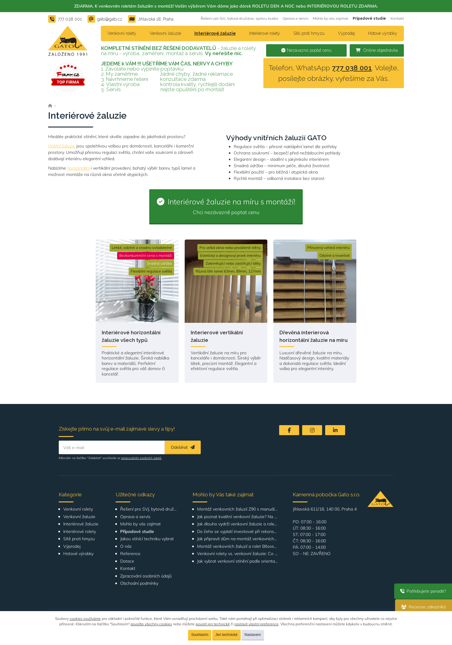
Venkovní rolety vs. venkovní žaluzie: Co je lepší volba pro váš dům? (237, 553)
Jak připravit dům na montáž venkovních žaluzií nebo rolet (237, 538)
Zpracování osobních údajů (146, 576)
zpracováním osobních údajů (141, 458)
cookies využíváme (85, 618)
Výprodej (346, 33)
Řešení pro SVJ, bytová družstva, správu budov (239, 18)
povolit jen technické (213, 624)
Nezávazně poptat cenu (306, 50)
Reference (130, 553)
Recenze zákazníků (423, 607)
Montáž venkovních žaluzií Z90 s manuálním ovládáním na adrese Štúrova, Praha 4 (237, 509)
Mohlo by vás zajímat (330, 18)
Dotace (127, 561)
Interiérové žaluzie (215, 33)
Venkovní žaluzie (165, 33)
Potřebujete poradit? (423, 591)
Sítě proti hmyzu (309, 33)
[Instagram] (312, 430)
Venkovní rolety (121, 33)
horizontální (78, 168)
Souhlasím (199, 635)
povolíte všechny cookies (151, 624)
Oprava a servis (295, 18)
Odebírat (183, 447)
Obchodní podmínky (139, 583)
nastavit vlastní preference (256, 624)
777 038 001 (352, 68)
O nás (126, 546)
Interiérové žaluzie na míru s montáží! (226, 206)
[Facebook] (289, 430)
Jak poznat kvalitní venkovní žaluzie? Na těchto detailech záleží (237, 516)
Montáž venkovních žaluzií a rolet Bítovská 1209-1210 (237, 546)
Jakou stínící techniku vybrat (147, 538)
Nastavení (253, 635)
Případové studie (369, 18)
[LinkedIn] (335, 430)
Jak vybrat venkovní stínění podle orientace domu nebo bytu (237, 561)
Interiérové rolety (264, 33)
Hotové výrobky (382, 33)
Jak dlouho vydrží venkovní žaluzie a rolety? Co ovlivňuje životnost (237, 524)
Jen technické (226, 635)
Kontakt (397, 18)
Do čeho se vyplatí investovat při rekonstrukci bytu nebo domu (237, 531)
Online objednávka (377, 50)
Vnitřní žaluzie (61, 146)
